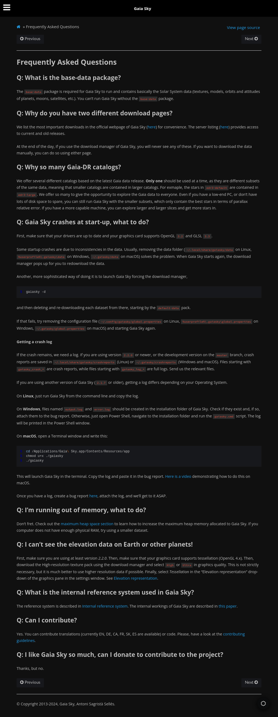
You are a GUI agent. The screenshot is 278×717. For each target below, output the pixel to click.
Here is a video (178, 476)
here (152, 126)
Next (251, 39)
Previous (30, 39)
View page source (243, 27)
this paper (228, 606)
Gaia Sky (142, 8)
